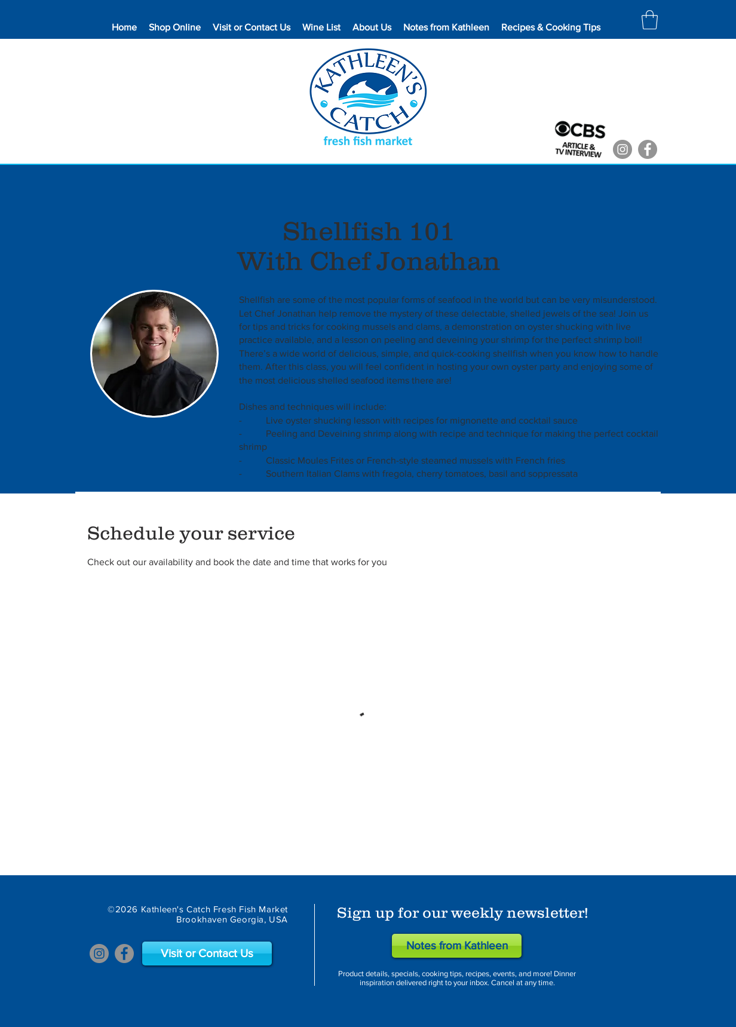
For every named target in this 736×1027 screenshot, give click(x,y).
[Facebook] (647, 149)
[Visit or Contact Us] (207, 953)
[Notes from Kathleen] (457, 946)
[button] (650, 19)
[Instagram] (622, 149)
